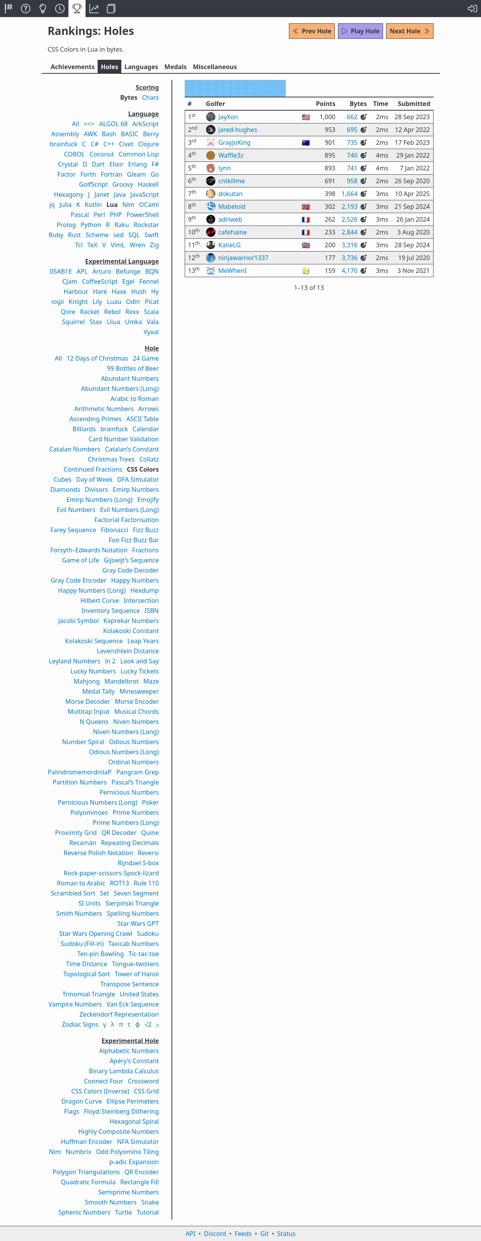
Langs (141, 66)
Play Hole (360, 31)
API (190, 1233)
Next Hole (410, 31)
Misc (215, 66)
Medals (175, 66)
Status (286, 1233)
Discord (215, 1233)
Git (264, 1233)
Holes (109, 66)
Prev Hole (311, 31)
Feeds (243, 1233)
